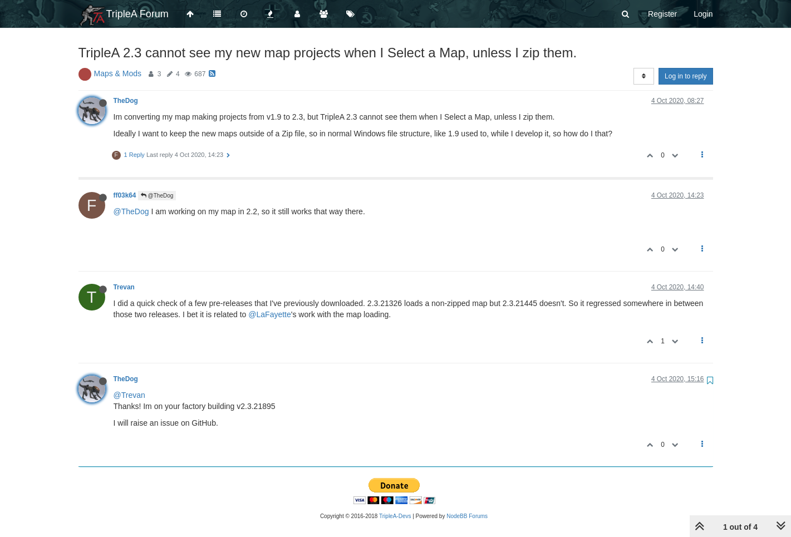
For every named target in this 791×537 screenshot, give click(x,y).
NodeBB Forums (467, 516)
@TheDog (157, 196)
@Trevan (129, 395)
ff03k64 (125, 195)
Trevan (124, 287)
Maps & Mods (118, 73)
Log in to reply (685, 76)
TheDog (126, 101)
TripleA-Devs (395, 516)
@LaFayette (269, 314)
